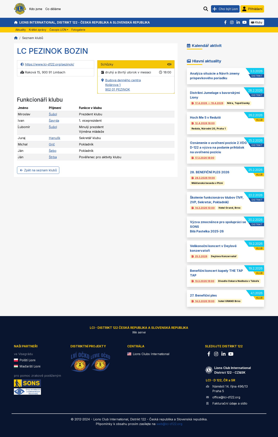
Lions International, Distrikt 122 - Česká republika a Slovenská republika (82, 22)
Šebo (52, 151)
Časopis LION (57, 29)
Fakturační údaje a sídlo (229, 403)
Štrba (53, 157)
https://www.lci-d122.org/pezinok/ (47, 64)
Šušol (53, 114)
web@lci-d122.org (169, 424)
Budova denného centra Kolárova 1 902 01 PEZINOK (121, 85)
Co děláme (53, 9)
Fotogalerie (78, 29)
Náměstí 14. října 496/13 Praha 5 (230, 388)
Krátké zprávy (37, 29)
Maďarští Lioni (29, 366)
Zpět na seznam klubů (38, 170)
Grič (52, 144)
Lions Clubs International (151, 354)
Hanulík (54, 138)
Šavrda (54, 120)
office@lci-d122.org (226, 397)
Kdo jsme (35, 9)
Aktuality (20, 29)
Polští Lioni (27, 360)
